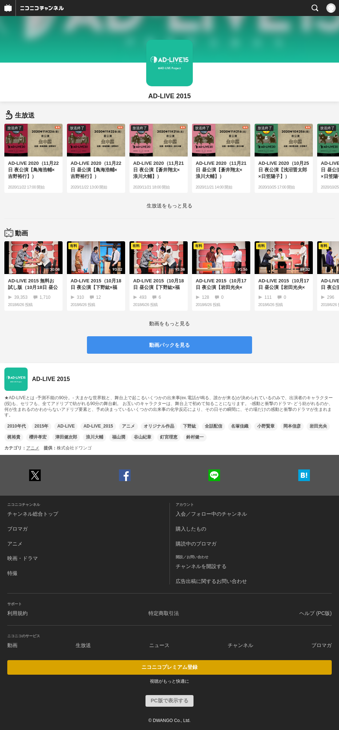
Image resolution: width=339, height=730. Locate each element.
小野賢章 (266, 426)
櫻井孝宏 (38, 437)
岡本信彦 (292, 426)
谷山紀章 (142, 437)
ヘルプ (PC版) (315, 613)
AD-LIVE (66, 426)
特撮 (12, 573)
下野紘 (189, 426)
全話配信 (213, 426)
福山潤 (118, 437)
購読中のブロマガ (196, 544)
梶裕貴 (13, 437)
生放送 (83, 645)
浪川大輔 (94, 437)
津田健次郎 (66, 437)
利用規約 (17, 613)
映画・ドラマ (22, 558)
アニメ (128, 426)
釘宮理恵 (169, 437)
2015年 (42, 426)
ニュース (159, 645)
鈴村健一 (195, 437)
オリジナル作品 (159, 426)
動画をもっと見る (169, 323)
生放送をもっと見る (169, 206)
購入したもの (191, 529)
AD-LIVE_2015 (98, 426)
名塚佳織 (239, 426)
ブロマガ (17, 529)
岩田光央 (318, 426)
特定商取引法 (163, 613)
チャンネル (240, 645)
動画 (12, 645)
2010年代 (16, 426)
